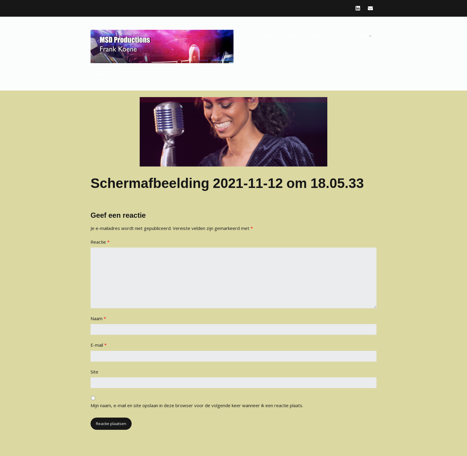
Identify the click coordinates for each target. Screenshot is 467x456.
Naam (98, 318)
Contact (360, 36)
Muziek (315, 36)
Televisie (267, 36)
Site (94, 372)
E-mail (99, 345)
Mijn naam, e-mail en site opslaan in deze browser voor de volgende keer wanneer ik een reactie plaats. (197, 405)
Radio (291, 36)
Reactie (100, 242)
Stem (337, 36)
